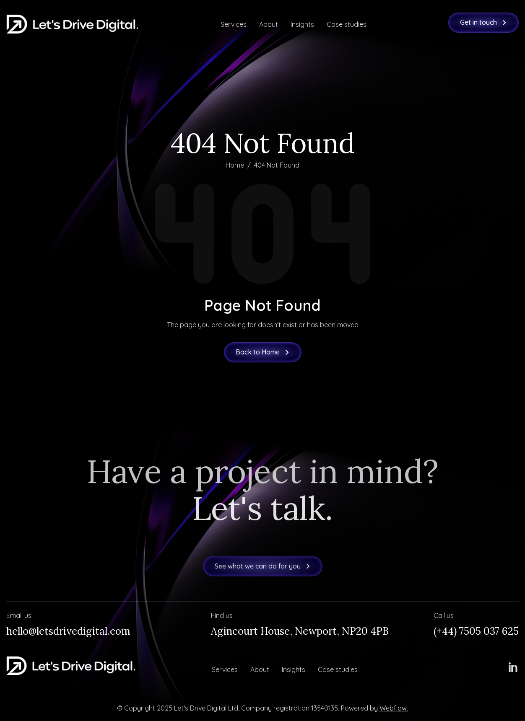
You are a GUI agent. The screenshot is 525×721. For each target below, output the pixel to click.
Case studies (346, 24)
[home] (72, 24)
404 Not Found (276, 165)
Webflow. (393, 708)
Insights (302, 24)
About (268, 24)
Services (234, 24)
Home (235, 165)
